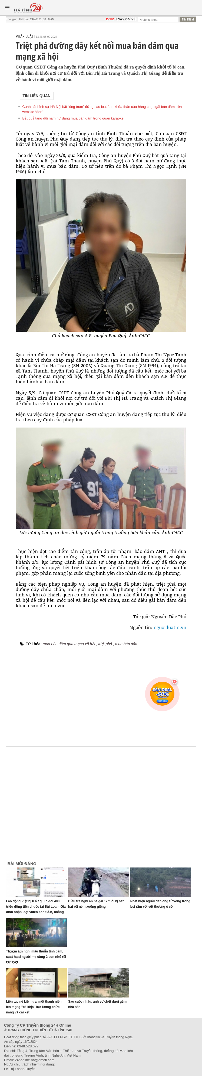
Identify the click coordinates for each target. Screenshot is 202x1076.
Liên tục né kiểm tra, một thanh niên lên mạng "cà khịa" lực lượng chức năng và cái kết (33, 1007)
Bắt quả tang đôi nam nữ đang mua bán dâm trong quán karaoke (73, 118)
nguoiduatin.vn (170, 627)
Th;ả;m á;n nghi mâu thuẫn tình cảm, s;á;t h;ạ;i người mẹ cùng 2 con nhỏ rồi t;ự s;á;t (36, 956)
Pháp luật (24, 36)
